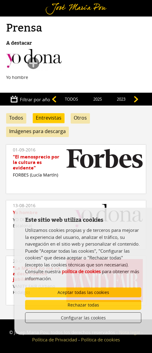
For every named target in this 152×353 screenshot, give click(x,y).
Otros (80, 117)
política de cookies (81, 271)
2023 (121, 99)
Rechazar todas (83, 305)
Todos (16, 117)
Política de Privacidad (54, 339)
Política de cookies (100, 339)
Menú (14, 4)
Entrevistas (48, 117)
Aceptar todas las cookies (83, 292)
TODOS (71, 99)
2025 (97, 99)
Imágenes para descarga (37, 131)
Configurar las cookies (83, 318)
